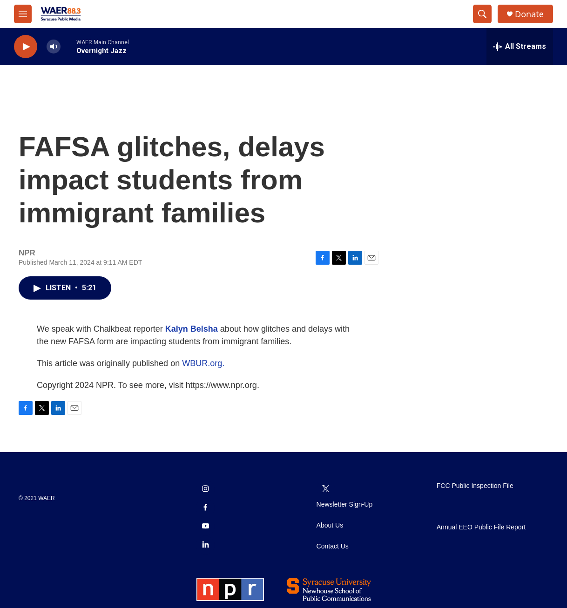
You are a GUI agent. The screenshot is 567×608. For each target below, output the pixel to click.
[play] (25, 46)
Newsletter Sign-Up (345, 504)
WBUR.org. (203, 363)
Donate (529, 14)
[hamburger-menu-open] (23, 14)
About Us (330, 525)
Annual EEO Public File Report (481, 527)
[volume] (53, 46)
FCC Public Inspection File (475, 485)
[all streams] (519, 46)
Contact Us (333, 546)
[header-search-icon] (482, 14)
